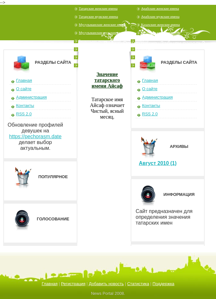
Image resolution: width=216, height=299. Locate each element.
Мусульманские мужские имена (103, 32)
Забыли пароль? (182, 43)
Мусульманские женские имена (102, 24)
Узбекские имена (91, 57)
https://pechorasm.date (35, 136)
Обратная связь (147, 65)
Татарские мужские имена (98, 16)
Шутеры (85, 65)
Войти (112, 43)
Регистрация (145, 49)
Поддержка (164, 283)
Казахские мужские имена (160, 32)
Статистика (138, 283)
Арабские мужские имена (160, 16)
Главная (24, 80)
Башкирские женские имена (100, 41)
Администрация (31, 97)
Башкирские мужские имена (100, 49)
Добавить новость (106, 283)
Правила (142, 57)
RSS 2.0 (24, 113)
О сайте (24, 88)
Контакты (25, 105)
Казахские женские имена (160, 24)
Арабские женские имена (160, 8)
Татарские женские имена (98, 8)
